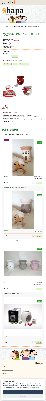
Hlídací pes (24, 64)
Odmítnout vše (23, 396)
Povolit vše (23, 392)
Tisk (15, 64)
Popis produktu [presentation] (7, 112)
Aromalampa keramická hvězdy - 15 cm (15, 187)
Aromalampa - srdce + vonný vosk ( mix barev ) (16, 27)
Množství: (5, 56)
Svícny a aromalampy (32, 26)
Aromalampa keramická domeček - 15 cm (16, 134)
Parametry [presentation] (15, 112)
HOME (7, 26)
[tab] (7, 112)
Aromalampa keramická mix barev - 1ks (15, 241)
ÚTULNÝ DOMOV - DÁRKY (18, 26)
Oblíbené (7, 64)
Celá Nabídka (3, 2)
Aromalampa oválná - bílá (11, 293)
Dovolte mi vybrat (34, 387)
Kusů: (6, 182)
